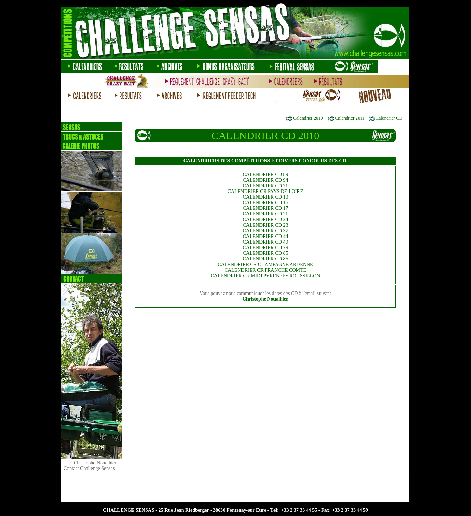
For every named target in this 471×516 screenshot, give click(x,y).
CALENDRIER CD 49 (265, 242)
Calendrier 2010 (308, 118)
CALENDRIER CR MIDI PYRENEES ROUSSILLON (265, 275)
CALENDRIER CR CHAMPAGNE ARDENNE (265, 264)
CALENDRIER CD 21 (265, 214)
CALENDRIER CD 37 (265, 230)
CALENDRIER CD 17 (265, 208)
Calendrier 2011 (349, 118)
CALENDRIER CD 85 (265, 253)
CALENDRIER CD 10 (265, 197)
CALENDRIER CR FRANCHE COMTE (265, 270)
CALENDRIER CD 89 (265, 174)
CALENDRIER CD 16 (265, 202)
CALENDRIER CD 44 (265, 236)
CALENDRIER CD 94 (265, 180)
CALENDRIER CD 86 (265, 259)
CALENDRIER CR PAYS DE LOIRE (265, 191)
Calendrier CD (389, 118)
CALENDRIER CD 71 (265, 185)
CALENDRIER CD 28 (265, 225)
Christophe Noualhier (265, 299)
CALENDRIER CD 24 (265, 219)
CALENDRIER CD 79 (265, 247)
